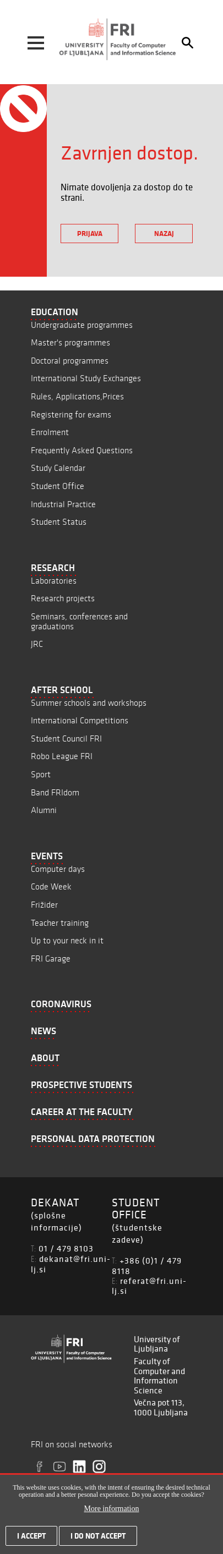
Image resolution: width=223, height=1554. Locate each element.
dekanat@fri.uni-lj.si (71, 1264)
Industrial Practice (63, 504)
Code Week (51, 886)
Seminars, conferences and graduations (79, 621)
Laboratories (54, 580)
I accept (31, 1542)
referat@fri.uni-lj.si (149, 1286)
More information (111, 1515)
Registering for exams (71, 414)
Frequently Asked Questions (82, 450)
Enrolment (50, 432)
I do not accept (98, 1542)
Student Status (58, 522)
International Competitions (79, 720)
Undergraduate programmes (82, 325)
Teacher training (60, 923)
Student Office (57, 486)
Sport (41, 774)
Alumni (44, 810)
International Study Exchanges (86, 378)
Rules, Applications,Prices (77, 396)
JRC (37, 644)
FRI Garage (50, 958)
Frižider (44, 904)
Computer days (58, 869)
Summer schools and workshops (88, 703)
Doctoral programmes (69, 360)
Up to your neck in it (67, 940)
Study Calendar (58, 468)
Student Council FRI (66, 738)
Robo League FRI (62, 756)
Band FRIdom (55, 792)
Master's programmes (70, 342)
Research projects (63, 598)
